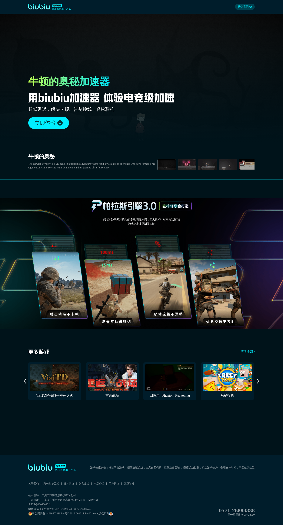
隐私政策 (84, 483)
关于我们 (33, 483)
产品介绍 (99, 483)
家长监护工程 (51, 483)
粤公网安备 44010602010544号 (47, 514)
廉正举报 (129, 483)
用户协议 (114, 483)
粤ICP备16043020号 (39, 504)
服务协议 (69, 483)
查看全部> (248, 351)
